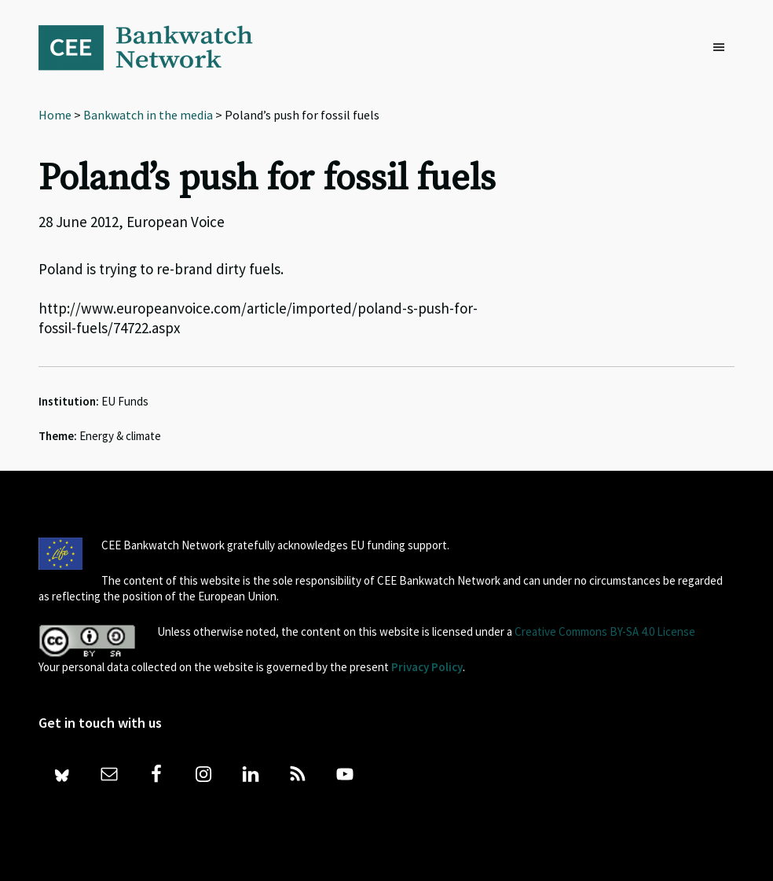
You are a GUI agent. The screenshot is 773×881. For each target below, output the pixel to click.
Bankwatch (156, 47)
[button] (723, 48)
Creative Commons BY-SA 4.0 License (605, 631)
